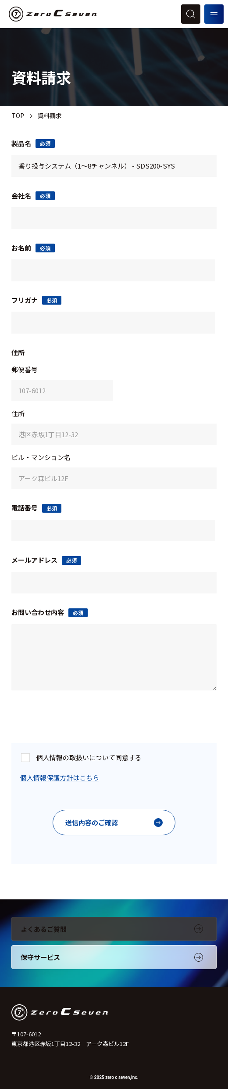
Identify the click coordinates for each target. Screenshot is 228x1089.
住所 (18, 413)
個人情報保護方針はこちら (59, 777)
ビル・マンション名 (41, 457)
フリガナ (36, 300)
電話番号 (36, 507)
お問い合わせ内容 (49, 612)
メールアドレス (46, 559)
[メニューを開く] (214, 14)
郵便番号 (24, 369)
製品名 (33, 143)
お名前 (33, 247)
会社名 (33, 195)
